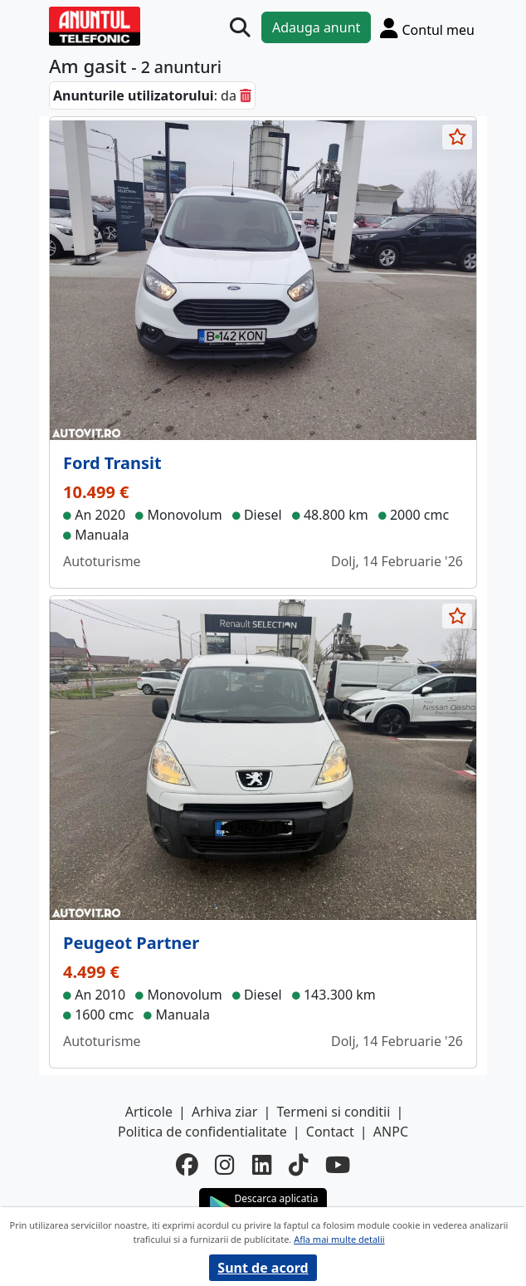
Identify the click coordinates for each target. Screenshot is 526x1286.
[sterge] (245, 95)
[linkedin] (262, 1164)
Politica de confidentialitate (202, 1131)
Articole (149, 1112)
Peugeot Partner (131, 942)
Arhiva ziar (224, 1112)
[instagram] (225, 1164)
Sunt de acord (262, 1268)
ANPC (390, 1131)
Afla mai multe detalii (339, 1239)
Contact (330, 1131)
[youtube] (337, 1164)
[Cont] (427, 28)
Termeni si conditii (334, 1112)
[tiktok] (299, 1164)
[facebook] (187, 1164)
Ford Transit (112, 463)
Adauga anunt (316, 27)
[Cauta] (240, 28)
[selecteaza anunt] (457, 137)
